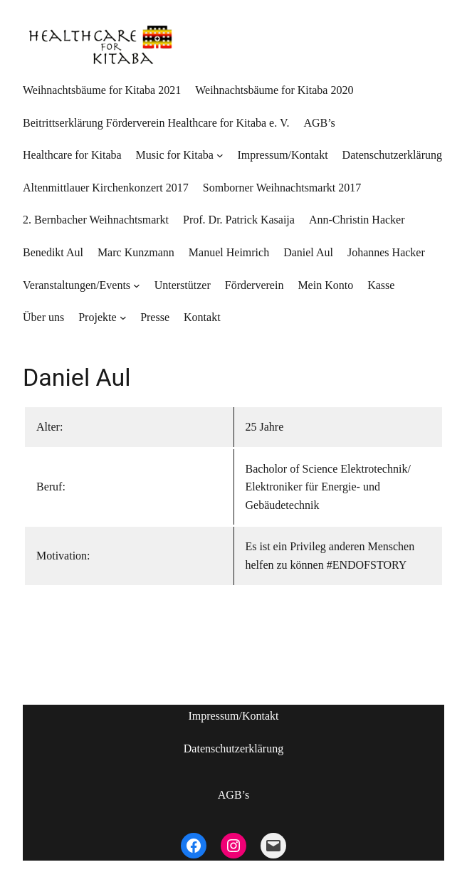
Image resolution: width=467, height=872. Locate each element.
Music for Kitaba (175, 155)
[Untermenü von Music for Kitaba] (220, 155)
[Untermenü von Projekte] (123, 317)
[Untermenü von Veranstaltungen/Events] (136, 285)
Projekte (97, 317)
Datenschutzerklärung (233, 748)
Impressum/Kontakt (233, 716)
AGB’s (233, 795)
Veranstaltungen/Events (76, 285)
